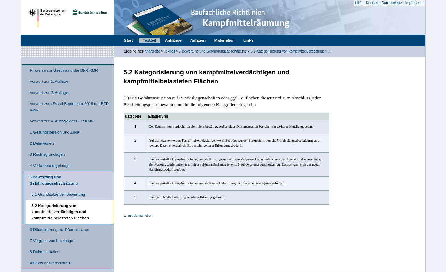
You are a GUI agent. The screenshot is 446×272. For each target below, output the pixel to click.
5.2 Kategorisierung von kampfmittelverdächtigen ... (291, 51)
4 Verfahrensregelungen (51, 165)
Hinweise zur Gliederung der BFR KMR (64, 70)
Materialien (224, 40)
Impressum (414, 3)
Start (128, 40)
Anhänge (173, 40)
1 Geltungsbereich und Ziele (54, 132)
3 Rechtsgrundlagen (47, 154)
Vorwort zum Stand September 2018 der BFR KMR (69, 107)
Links (248, 40)
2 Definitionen (42, 143)
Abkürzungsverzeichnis (50, 263)
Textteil (149, 40)
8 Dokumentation (45, 252)
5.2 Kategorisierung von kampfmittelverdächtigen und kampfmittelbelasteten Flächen (60, 211)
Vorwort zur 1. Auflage (49, 81)
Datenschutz (392, 3)
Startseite (152, 51)
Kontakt (372, 3)
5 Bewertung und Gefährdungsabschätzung (212, 51)
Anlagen (198, 40)
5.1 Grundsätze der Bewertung (58, 194)
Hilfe (358, 3)
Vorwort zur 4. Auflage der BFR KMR (62, 121)
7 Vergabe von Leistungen (53, 241)
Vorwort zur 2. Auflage (49, 92)
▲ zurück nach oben (138, 215)
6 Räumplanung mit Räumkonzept (59, 229)
